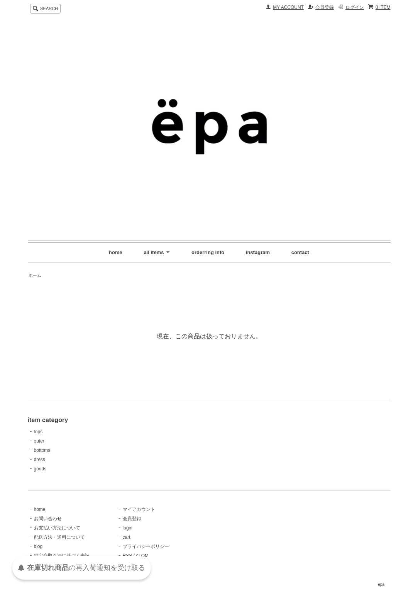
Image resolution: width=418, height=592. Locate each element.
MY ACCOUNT (288, 7)
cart (126, 537)
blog (38, 546)
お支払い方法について (57, 528)
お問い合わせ (48, 518)
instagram (258, 252)
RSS (127, 555)
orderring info (207, 252)
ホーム (35, 275)
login (127, 528)
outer (39, 441)
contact (300, 252)
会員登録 (324, 7)
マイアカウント (139, 509)
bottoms (42, 450)
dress (39, 459)
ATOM (142, 555)
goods (40, 469)
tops (38, 431)
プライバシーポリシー (146, 546)
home (115, 252)
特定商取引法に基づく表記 (62, 555)
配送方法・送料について (59, 537)
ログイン (354, 7)
